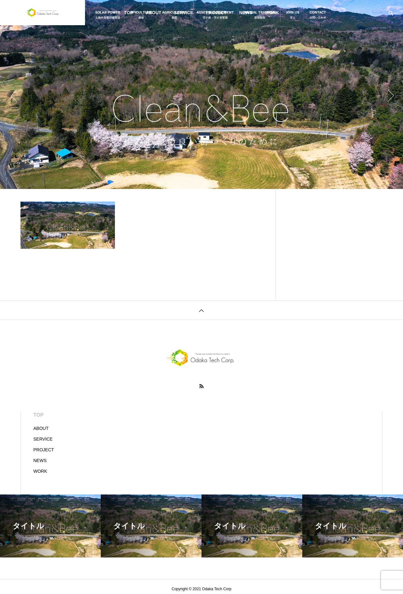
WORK (272, 12)
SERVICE (183, 12)
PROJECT (216, 12)
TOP (128, 12)
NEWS (246, 12)
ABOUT (154, 12)
